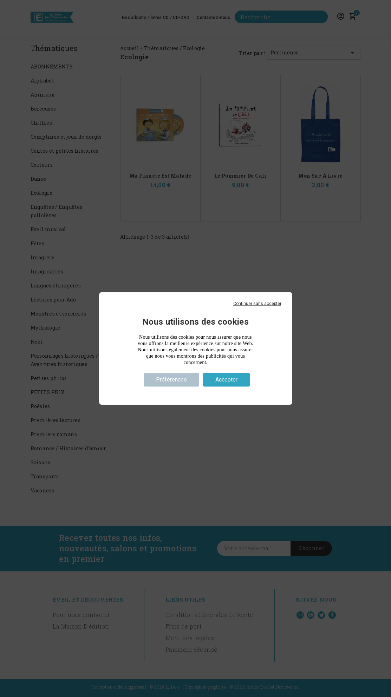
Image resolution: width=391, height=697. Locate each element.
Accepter (226, 379)
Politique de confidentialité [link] (195, 392)
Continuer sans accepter (257, 303)
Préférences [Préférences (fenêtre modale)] (171, 379)
